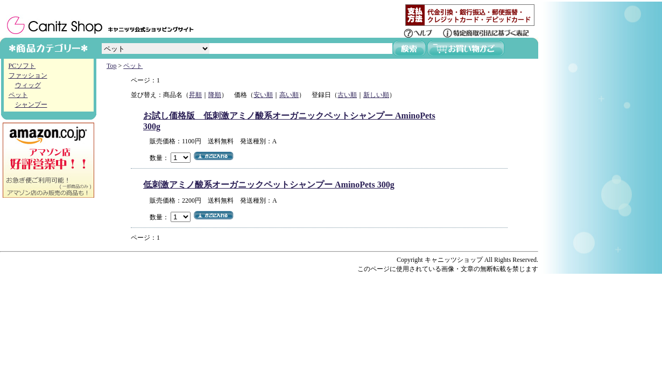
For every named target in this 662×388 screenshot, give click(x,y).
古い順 (347, 95)
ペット (18, 95)
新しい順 (376, 95)
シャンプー (31, 104)
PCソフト (22, 66)
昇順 (195, 95)
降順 (214, 95)
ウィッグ (28, 85)
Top (112, 66)
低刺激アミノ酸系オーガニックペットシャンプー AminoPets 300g (269, 184)
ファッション (28, 75)
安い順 (263, 95)
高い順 (289, 95)
